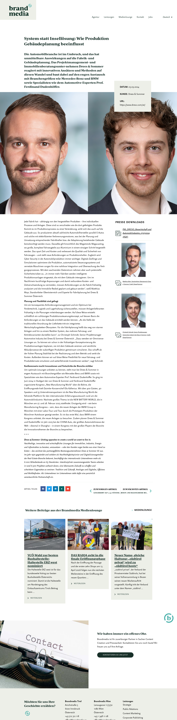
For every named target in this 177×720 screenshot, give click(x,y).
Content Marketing (131, 713)
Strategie (127, 705)
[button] (43, 488)
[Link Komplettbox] (44, 561)
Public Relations (130, 709)
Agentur (95, 17)
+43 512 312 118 (72, 716)
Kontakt (140, 17)
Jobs (150, 17)
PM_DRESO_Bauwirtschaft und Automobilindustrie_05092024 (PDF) (137, 233)
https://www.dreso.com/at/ (132, 105)
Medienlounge (125, 17)
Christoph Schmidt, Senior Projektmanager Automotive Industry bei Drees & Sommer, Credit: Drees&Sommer (136, 334)
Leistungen (109, 17)
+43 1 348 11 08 (101, 716)
